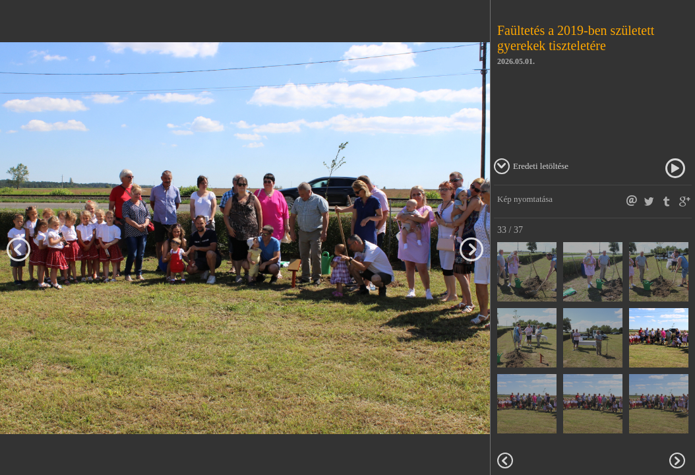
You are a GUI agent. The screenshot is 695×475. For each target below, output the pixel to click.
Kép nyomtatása (525, 199)
